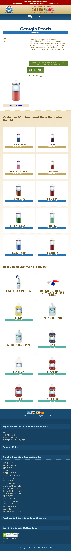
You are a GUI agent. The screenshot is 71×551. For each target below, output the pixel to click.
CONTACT (7, 443)
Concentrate (9, 463)
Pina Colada (19, 372)
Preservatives (9, 481)
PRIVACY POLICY (9, 539)
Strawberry (52, 172)
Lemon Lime (52, 226)
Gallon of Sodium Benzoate (18, 344)
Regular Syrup (9, 466)
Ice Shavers (8, 496)
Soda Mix (7, 509)
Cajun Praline (19, 199)
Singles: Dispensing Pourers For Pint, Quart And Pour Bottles (52, 292)
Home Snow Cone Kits (13, 494)
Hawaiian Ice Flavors (12, 476)
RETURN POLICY (9, 541)
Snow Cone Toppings (12, 491)
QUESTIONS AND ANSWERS (14, 440)
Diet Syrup (7, 468)
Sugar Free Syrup (11, 471)
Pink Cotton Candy (19, 172)
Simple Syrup (8, 478)
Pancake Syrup (9, 506)
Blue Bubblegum (19, 145)
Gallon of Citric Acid (52, 317)
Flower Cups (9, 483)
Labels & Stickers (11, 504)
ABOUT (6, 432)
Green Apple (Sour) (19, 226)
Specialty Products (12, 511)
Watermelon (52, 399)
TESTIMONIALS (9, 435)
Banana (19, 318)
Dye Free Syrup (9, 473)
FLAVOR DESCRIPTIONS (12, 438)
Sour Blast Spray (11, 489)
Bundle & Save (9, 499)
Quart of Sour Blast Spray (18, 290)
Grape (52, 145)
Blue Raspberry (19, 253)
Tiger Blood (52, 253)
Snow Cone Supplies (12, 486)
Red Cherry (52, 199)
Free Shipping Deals (11, 501)
